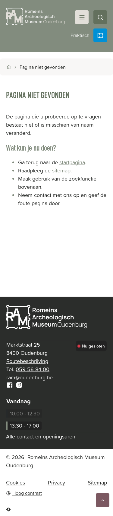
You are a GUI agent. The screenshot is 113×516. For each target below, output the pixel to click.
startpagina (72, 162)
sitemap (61, 170)
